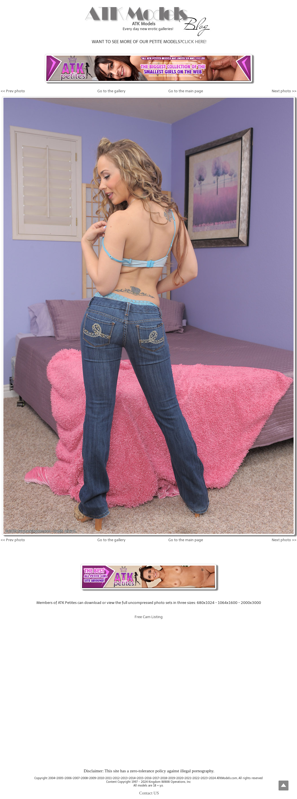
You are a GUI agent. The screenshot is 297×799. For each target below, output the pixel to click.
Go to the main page (185, 91)
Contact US (149, 793)
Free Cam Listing (149, 617)
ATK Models (143, 23)
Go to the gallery (111, 91)
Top (283, 785)
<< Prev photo (13, 91)
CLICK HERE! (194, 41)
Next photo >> (284, 91)
